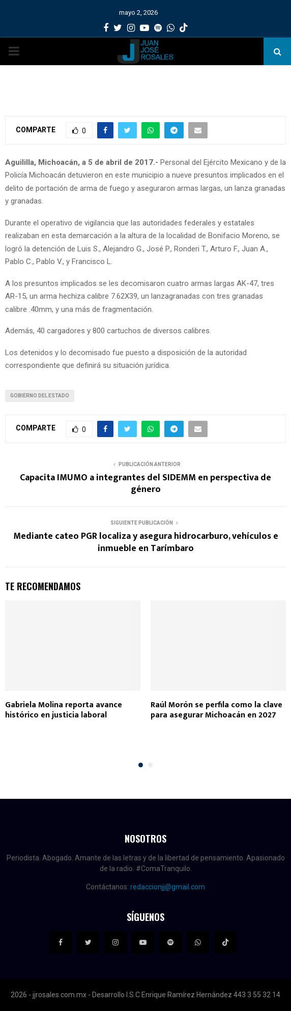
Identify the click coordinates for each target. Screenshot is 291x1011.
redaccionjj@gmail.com (167, 887)
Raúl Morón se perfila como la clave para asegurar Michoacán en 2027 (216, 710)
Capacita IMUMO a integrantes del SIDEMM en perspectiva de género (145, 484)
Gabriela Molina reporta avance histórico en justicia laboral (63, 710)
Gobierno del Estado (39, 395)
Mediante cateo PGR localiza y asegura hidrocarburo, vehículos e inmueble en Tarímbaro (145, 542)
